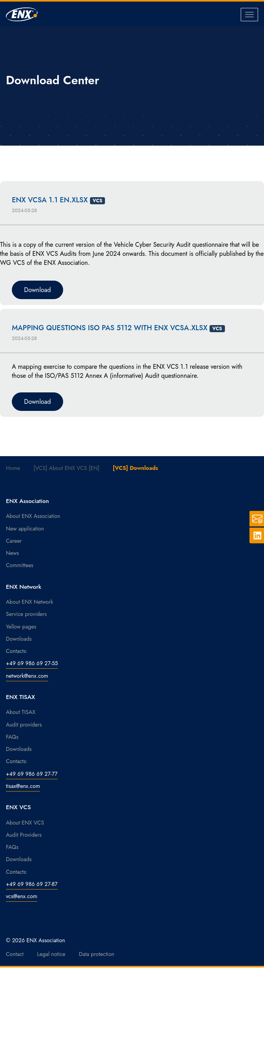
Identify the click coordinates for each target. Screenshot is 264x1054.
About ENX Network (29, 602)
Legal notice (51, 954)
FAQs (12, 737)
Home (13, 468)
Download (37, 289)
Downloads (19, 639)
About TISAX (20, 712)
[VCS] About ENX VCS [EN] (66, 468)
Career (14, 541)
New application (25, 529)
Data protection (96, 954)
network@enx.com (27, 676)
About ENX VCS (25, 823)
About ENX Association (33, 516)
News (12, 553)
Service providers (26, 614)
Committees (20, 565)
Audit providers (24, 725)
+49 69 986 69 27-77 (32, 774)
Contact (15, 954)
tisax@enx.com (23, 786)
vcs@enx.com (21, 896)
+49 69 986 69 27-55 (32, 663)
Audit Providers (23, 835)
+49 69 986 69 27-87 (32, 884)
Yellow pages (21, 627)
